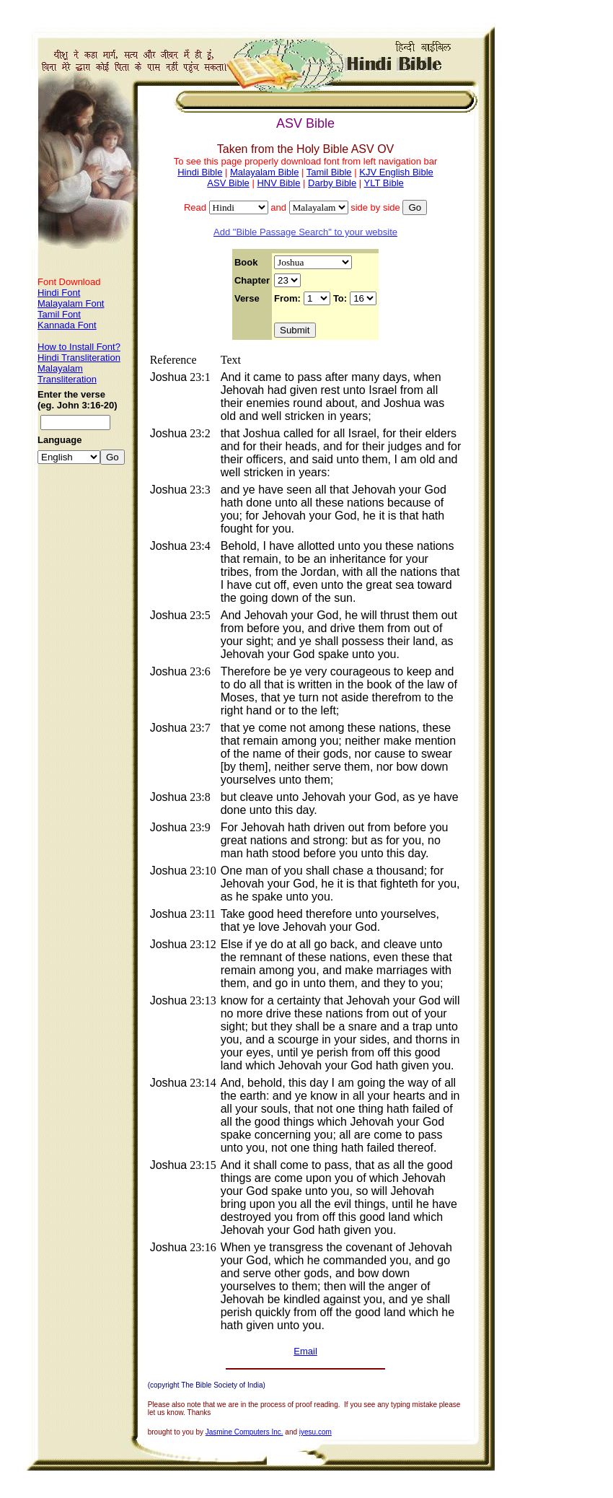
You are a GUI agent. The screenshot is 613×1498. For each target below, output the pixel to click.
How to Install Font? (79, 346)
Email (305, 1351)
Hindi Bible (199, 172)
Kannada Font (67, 325)
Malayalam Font (71, 303)
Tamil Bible (329, 172)
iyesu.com (315, 1432)
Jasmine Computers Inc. (244, 1432)
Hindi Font (59, 292)
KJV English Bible (396, 172)
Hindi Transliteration (79, 357)
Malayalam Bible (264, 172)
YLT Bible (384, 183)
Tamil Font (59, 314)
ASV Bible (228, 183)
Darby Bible (332, 183)
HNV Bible (278, 183)
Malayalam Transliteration (67, 374)
